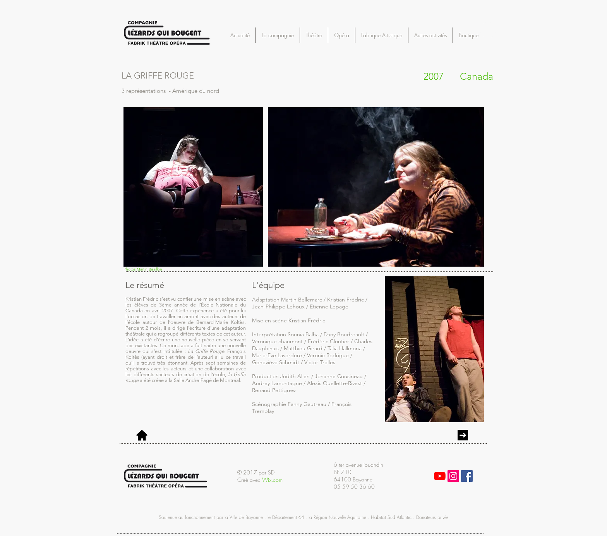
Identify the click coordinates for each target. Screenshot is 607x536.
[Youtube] (440, 476)
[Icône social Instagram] (453, 476)
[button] (488, 30)
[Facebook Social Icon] (467, 476)
